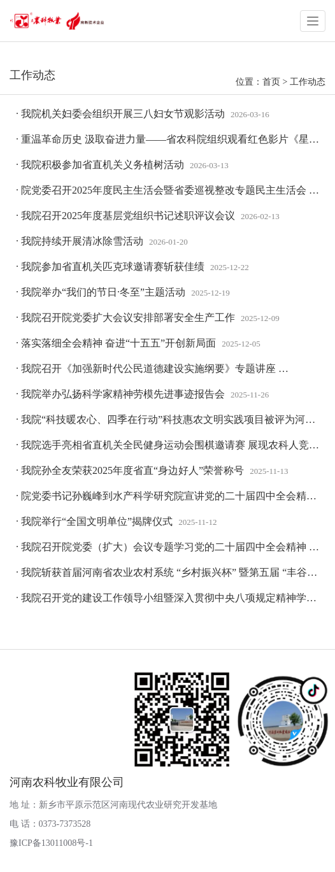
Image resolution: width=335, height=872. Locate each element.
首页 (271, 82)
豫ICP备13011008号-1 (51, 843)
